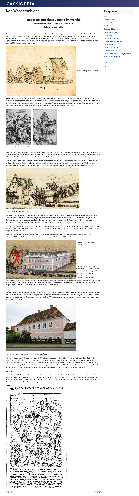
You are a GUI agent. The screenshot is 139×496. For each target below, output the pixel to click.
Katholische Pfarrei (110, 35)
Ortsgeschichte (109, 20)
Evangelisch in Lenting (111, 38)
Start (105, 17)
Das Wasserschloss (111, 44)
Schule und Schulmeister (112, 29)
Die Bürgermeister (110, 26)
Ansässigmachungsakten (113, 57)
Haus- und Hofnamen (111, 32)
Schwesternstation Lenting (113, 41)
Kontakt (106, 66)
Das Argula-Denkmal (111, 47)
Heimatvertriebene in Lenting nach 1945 (118, 54)
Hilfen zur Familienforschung (114, 60)
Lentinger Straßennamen (112, 51)
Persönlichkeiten (110, 23)
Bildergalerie (108, 63)
